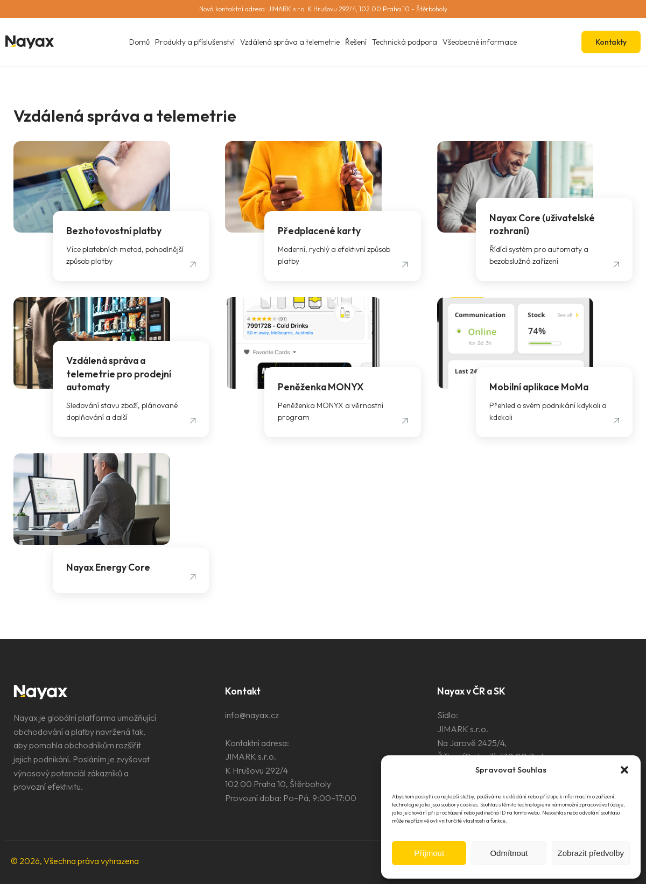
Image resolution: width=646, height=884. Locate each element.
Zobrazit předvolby (591, 853)
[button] (624, 769)
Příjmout (429, 853)
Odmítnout (509, 853)
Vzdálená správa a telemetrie (290, 42)
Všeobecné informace (480, 42)
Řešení (356, 42)
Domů (139, 42)
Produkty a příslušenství (195, 42)
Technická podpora (404, 42)
